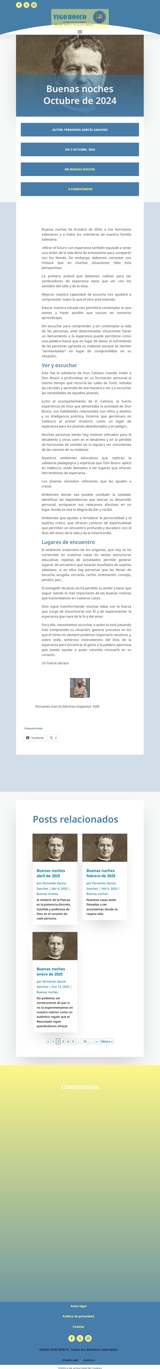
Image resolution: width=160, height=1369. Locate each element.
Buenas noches (82, 169)
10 (84, 1041)
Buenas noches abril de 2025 (51, 873)
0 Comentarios (80, 189)
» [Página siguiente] (96, 1041)
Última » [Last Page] (107, 1041)
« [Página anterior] (48, 1041)
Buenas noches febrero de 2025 (100, 873)
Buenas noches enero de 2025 (51, 971)
